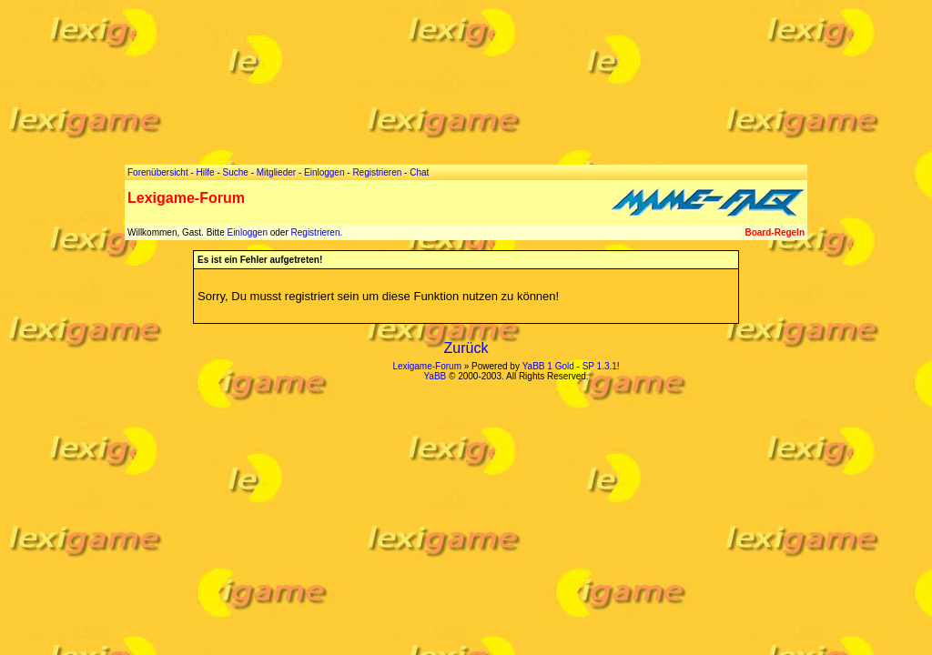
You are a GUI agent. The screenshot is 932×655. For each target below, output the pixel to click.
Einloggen (247, 232)
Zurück (466, 348)
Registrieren (315, 232)
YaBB (434, 376)
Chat (419, 172)
